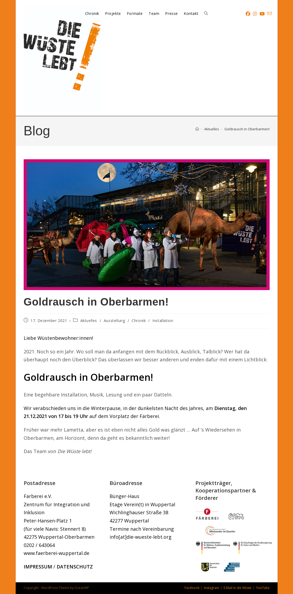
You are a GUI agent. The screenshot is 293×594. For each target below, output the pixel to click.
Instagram (211, 587)
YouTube (263, 587)
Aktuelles (88, 320)
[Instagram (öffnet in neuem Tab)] (255, 13)
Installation (162, 320)
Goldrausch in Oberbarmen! (247, 129)
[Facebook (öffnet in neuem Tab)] (248, 13)
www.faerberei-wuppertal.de (56, 553)
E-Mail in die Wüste (238, 587)
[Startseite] (197, 129)
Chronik (139, 320)
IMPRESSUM (38, 566)
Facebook (192, 587)
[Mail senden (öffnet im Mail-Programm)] (269, 13)
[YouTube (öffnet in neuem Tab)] (262, 13)
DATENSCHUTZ (75, 566)
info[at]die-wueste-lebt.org (140, 537)
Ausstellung (114, 320)
